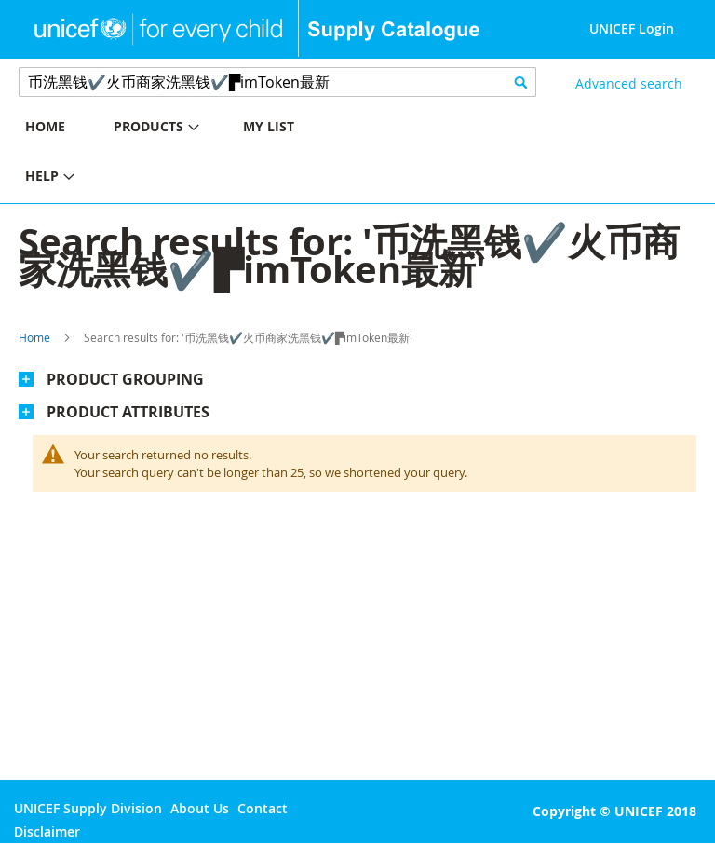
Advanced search (628, 83)
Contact (262, 808)
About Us (199, 808)
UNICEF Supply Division (88, 808)
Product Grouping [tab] (125, 379)
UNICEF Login (631, 28)
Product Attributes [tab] (128, 412)
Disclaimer (47, 831)
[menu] (179, 153)
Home (34, 337)
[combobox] (277, 82)
